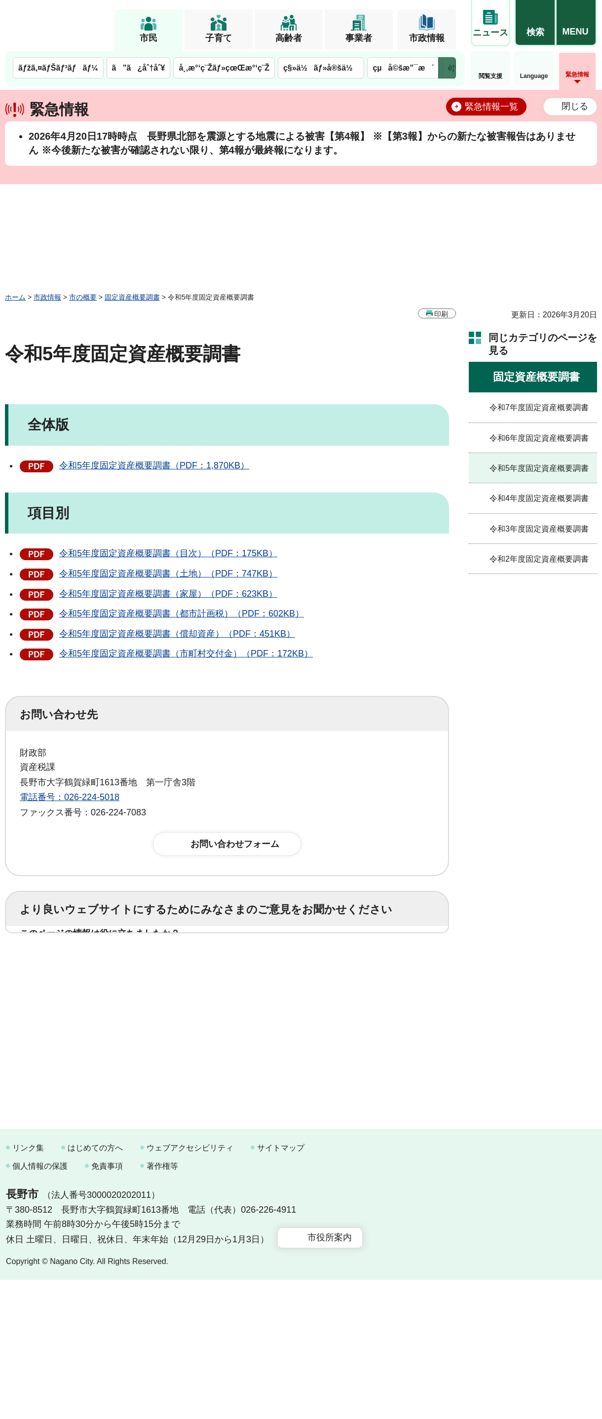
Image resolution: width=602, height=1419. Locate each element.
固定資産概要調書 (132, 297)
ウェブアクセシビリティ (190, 1286)
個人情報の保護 (40, 1305)
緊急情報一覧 (491, 107)
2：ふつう (140, 965)
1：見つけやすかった (77, 1008)
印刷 (441, 314)
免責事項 (107, 1305)
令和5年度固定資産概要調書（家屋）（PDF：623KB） (168, 594)
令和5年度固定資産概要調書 (539, 468)
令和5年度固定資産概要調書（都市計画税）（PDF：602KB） (181, 613)
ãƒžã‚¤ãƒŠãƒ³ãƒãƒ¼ (58, 68)
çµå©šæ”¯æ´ (403, 68)
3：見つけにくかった (256, 1008)
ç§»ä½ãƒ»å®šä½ (321, 68)
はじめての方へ (95, 1286)
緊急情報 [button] (577, 74)
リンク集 (28, 1286)
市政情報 (427, 38)
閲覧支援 (490, 76)
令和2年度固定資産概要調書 (539, 559)
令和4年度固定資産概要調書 (539, 498)
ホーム (15, 297)
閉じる (575, 106)
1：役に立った (64, 965)
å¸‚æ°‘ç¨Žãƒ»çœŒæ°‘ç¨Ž (224, 68)
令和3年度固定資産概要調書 (539, 529)
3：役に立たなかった (230, 965)
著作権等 (162, 1305)
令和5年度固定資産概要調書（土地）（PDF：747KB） (168, 573)
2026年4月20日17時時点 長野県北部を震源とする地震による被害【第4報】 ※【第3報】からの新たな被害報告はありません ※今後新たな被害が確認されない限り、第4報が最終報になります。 (302, 143)
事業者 (358, 38)
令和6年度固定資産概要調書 (539, 438)
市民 (148, 38)
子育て (218, 38)
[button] (535, 23)
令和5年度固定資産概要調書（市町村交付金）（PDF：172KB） (186, 653)
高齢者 (288, 38)
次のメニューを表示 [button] (447, 67)
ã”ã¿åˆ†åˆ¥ (138, 68)
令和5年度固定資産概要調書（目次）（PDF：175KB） (168, 553)
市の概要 (83, 297)
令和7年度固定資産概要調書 (539, 407)
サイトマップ (280, 1286)
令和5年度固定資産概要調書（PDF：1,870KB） (154, 465)
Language (534, 76)
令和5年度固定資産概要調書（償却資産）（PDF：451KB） (177, 634)
